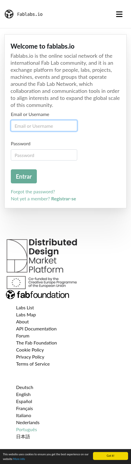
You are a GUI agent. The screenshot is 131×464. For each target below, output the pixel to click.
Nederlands (27, 422)
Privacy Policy (30, 356)
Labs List (25, 307)
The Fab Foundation (36, 342)
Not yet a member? (43, 198)
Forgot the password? (33, 191)
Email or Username (30, 114)
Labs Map (26, 314)
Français (24, 408)
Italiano (23, 415)
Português (26, 429)
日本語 (23, 436)
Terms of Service (33, 363)
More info (19, 459)
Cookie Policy (30, 349)
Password (20, 143)
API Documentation (36, 328)
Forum (22, 335)
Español (24, 401)
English (23, 394)
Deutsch (24, 387)
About (22, 321)
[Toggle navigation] (119, 14)
